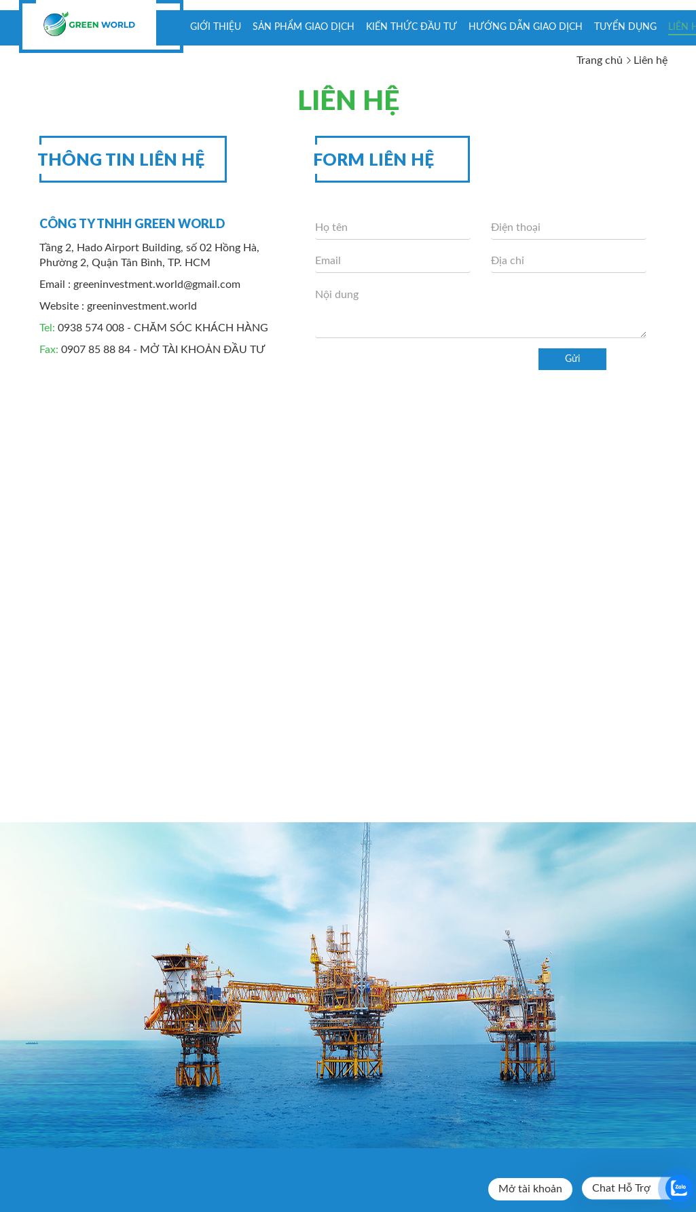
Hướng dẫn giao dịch (526, 27)
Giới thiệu (215, 27)
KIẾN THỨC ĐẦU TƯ (411, 27)
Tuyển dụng (625, 27)
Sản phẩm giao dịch (303, 27)
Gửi (572, 359)
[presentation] (418, 374)
